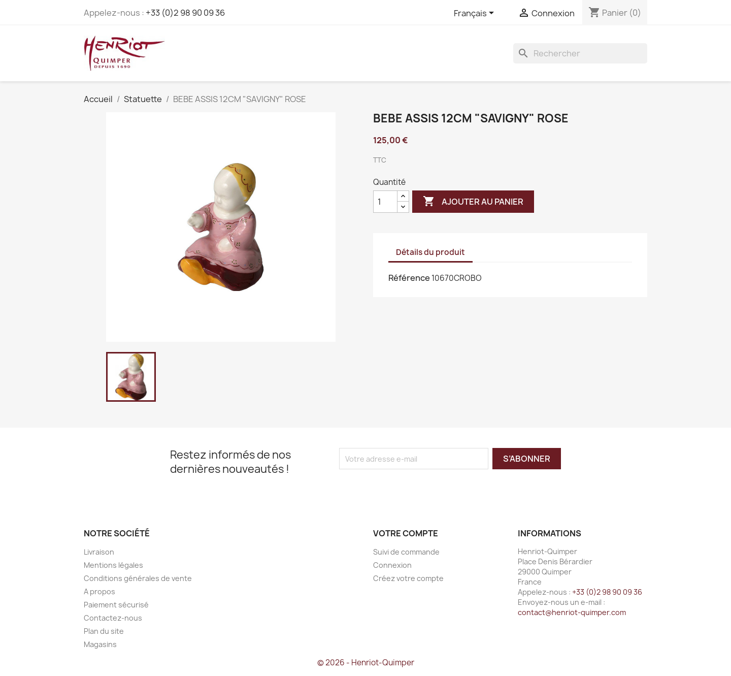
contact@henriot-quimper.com (572, 612)
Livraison (99, 552)
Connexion (392, 565)
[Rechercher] (580, 53)
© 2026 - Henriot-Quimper (365, 662)
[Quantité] (385, 201)
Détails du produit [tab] (430, 252)
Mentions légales (113, 565)
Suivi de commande (406, 552)
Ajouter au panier (473, 201)
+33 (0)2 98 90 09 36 (185, 12)
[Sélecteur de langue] (475, 14)
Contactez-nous (113, 618)
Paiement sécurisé (116, 604)
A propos (99, 591)
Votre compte (405, 533)
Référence (409, 278)
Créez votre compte (408, 578)
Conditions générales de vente (138, 578)
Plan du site (104, 631)
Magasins (100, 644)
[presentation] (424, 489)
